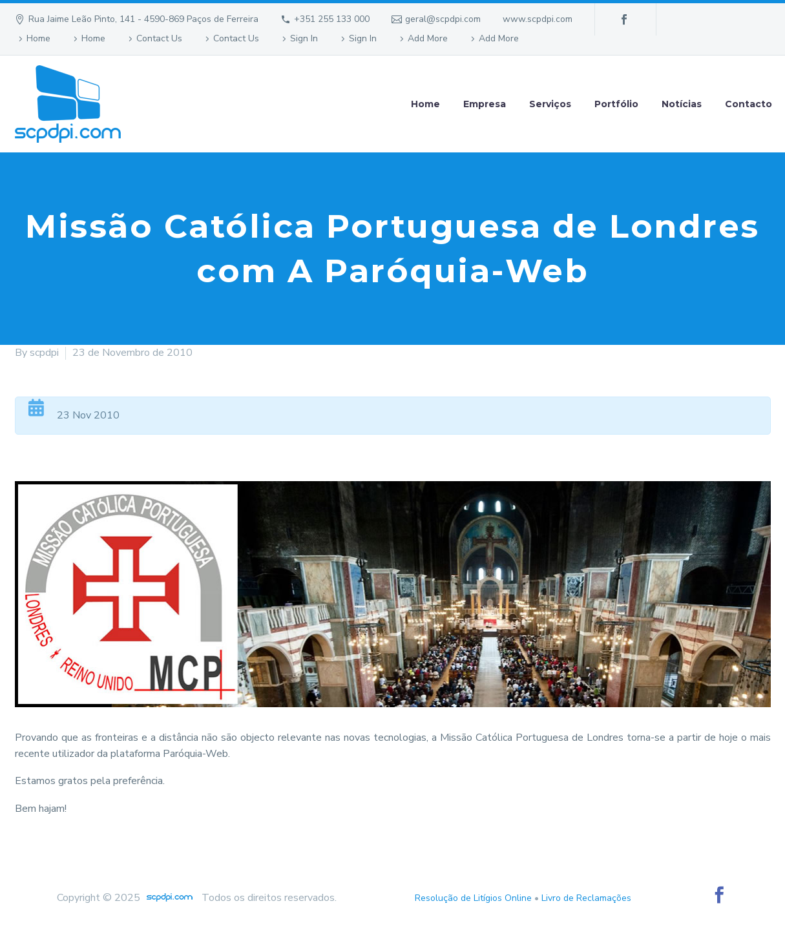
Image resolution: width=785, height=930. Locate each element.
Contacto (748, 104)
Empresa (484, 104)
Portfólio (616, 104)
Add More (428, 38)
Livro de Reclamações (586, 898)
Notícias (682, 104)
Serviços (550, 104)
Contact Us (159, 38)
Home (38, 38)
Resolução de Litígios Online (473, 898)
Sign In (304, 38)
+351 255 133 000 (332, 19)
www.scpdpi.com (537, 19)
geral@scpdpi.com (443, 19)
